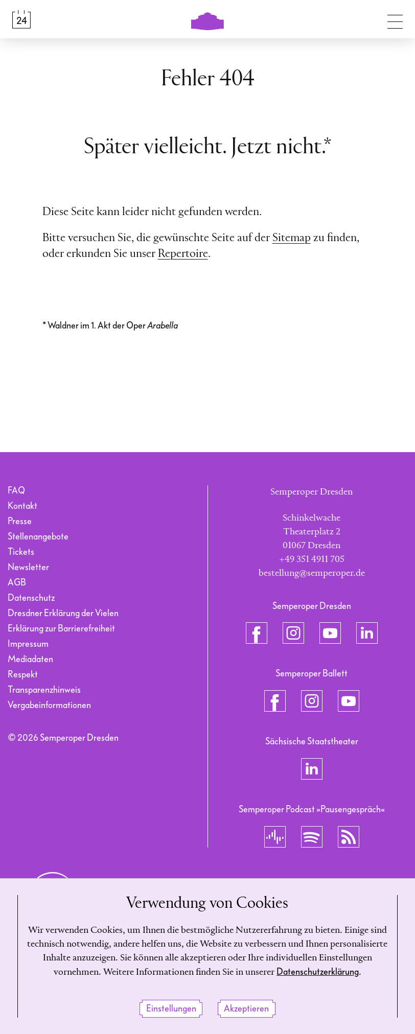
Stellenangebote (38, 537)
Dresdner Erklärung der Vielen (63, 613)
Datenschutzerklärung (317, 972)
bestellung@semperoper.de (312, 573)
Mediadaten (30, 659)
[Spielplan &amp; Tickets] (21, 19)
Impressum (28, 644)
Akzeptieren (246, 1009)
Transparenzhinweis (44, 690)
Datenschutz (31, 598)
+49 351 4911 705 (311, 559)
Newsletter (28, 567)
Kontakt (22, 506)
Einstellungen (171, 1009)
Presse (20, 521)
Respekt (23, 674)
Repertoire (183, 254)
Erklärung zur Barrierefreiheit (61, 628)
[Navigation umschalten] (395, 19)
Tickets (21, 552)
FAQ (16, 491)
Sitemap (291, 238)
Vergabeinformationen (49, 705)
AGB (17, 583)
